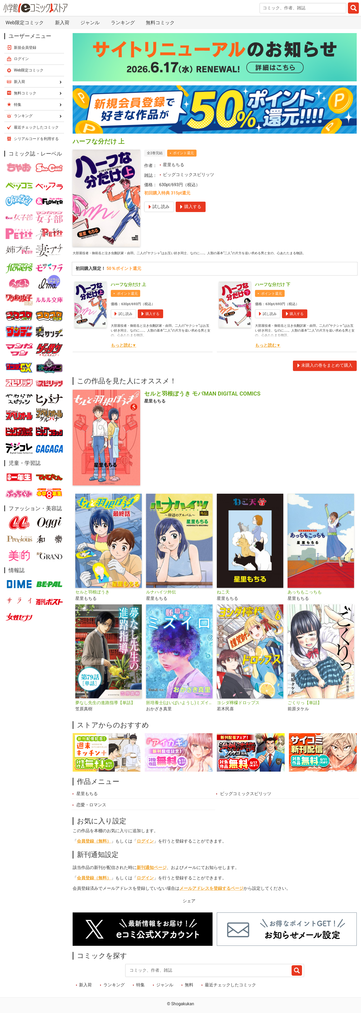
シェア (189, 908)
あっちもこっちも (305, 599)
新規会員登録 (25, 47)
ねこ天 (223, 599)
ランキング (123, 22)
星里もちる (173, 164)
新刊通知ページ (152, 875)
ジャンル (90, 22)
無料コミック (160, 22)
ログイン (145, 849)
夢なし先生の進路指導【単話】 (105, 710)
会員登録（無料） (94, 849)
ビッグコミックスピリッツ (188, 174)
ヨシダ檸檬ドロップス (238, 710)
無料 (189, 992)
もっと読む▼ (123, 353)
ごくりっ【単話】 (305, 710)
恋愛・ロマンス (91, 812)
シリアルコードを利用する (36, 139)
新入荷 (62, 22)
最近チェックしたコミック (230, 992)
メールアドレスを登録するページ (211, 896)
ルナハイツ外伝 (161, 599)
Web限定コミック (25, 22)
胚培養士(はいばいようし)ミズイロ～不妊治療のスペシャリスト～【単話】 (179, 710)
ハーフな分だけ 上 (128, 292)
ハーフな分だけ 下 (272, 292)
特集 (140, 992)
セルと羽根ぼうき (92, 599)
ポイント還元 (183, 153)
